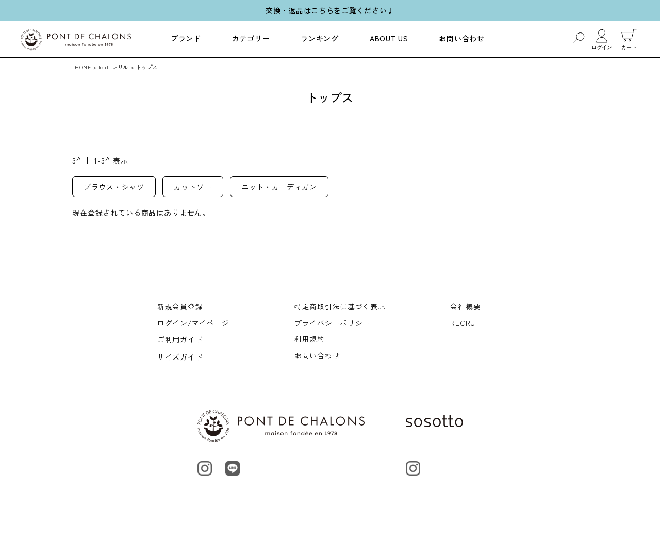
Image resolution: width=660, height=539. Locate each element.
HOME (83, 67)
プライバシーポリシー (333, 324)
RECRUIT (467, 324)
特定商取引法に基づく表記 (340, 307)
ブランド (186, 38)
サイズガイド (180, 359)
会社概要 (466, 307)
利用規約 (310, 342)
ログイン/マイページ (193, 324)
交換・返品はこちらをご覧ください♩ (330, 10)
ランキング (320, 38)
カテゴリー (251, 38)
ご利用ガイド (180, 342)
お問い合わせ (461, 38)
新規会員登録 (180, 307)
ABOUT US (389, 38)
